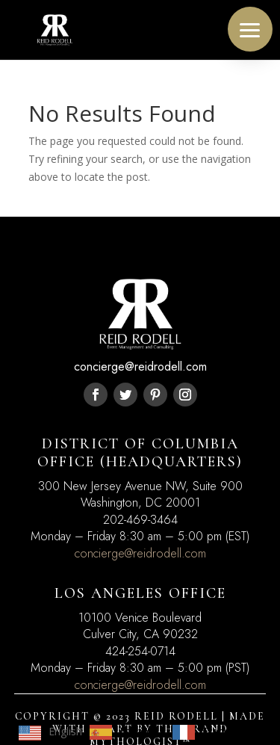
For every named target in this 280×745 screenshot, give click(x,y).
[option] (123, 732)
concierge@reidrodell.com (140, 553)
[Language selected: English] (134, 731)
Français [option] (222, 731)
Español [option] (138, 731)
